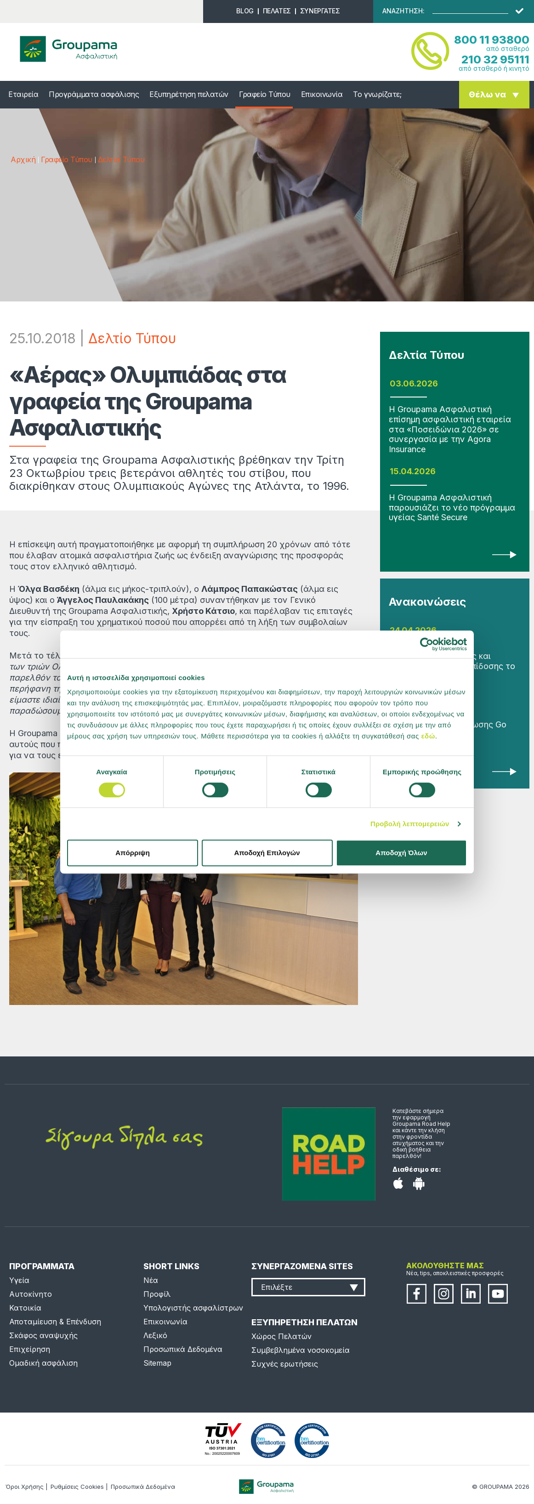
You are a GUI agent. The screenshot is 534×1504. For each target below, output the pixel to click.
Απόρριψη (132, 853)
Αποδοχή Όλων (401, 853)
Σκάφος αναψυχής (43, 1335)
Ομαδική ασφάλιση (43, 1363)
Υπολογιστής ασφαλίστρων (193, 1307)
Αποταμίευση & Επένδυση (55, 1321)
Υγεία (19, 1280)
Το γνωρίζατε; (377, 94)
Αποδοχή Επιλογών (267, 853)
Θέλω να (487, 94)
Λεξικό (155, 1335)
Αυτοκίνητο (30, 1294)
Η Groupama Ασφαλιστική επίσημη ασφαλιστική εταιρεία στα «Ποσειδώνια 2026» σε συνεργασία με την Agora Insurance (450, 429)
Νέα (150, 1280)
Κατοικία (25, 1307)
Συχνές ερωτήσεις (284, 1363)
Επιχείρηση (29, 1349)
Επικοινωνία (322, 94)
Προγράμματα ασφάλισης (94, 94)
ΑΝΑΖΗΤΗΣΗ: (403, 11)
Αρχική (23, 159)
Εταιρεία (23, 94)
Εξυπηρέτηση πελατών (188, 94)
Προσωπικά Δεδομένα (182, 1349)
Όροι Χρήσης (25, 1486)
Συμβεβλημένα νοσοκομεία (300, 1350)
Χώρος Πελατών (281, 1336)
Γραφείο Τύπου (264, 94)
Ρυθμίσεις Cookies (77, 1486)
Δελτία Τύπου (121, 159)
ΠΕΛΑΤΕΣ (277, 11)
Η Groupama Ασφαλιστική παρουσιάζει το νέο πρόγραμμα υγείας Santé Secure (452, 507)
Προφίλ (156, 1294)
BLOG (244, 11)
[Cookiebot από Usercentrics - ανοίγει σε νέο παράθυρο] (426, 644)
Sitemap (157, 1363)
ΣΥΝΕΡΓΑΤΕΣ (320, 11)
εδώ (428, 736)
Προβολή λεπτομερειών (409, 824)
